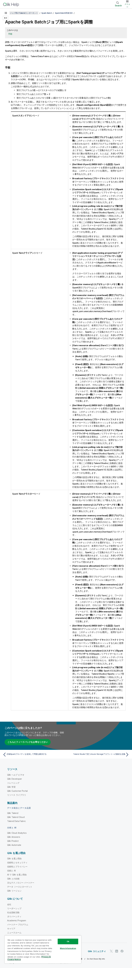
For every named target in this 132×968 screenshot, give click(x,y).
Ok (68, 941)
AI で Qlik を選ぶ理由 (17, 874)
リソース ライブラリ (16, 794)
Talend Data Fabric (16, 821)
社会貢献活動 (13, 912)
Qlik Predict (13, 840)
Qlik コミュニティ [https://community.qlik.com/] (97, 951)
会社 (9, 904)
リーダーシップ (14, 908)
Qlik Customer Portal (17, 790)
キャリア (11, 928)
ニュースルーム (14, 932)
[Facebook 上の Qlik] (122, 951)
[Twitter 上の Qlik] (111, 951)
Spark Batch (46, 13)
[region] (43, 949)
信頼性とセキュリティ (17, 862)
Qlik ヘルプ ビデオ (15, 774)
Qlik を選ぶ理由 (14, 858)
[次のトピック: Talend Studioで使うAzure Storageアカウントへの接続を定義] (98, 754)
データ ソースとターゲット (19, 886)
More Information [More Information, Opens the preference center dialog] (68, 948)
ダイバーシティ (14, 916)
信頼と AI (11, 870)
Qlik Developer (14, 778)
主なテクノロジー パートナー (20, 882)
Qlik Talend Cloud (16, 817)
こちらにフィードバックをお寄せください (27, 741)
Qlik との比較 (13, 878)
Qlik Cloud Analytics (17, 832)
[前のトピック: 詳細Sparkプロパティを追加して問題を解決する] (33, 754)
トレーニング (13, 782)
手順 (10, 34)
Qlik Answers (13, 836)
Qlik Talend (12, 813)
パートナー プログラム (17, 924)
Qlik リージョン (14, 890)
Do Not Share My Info (96, 959)
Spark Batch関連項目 (64, 13)
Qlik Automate (14, 844)
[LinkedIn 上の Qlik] (116, 951)
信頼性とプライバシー (17, 866)
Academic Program (16, 920)
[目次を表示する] (6, 13)
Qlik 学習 (11, 786)
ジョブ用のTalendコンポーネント (24, 13)
